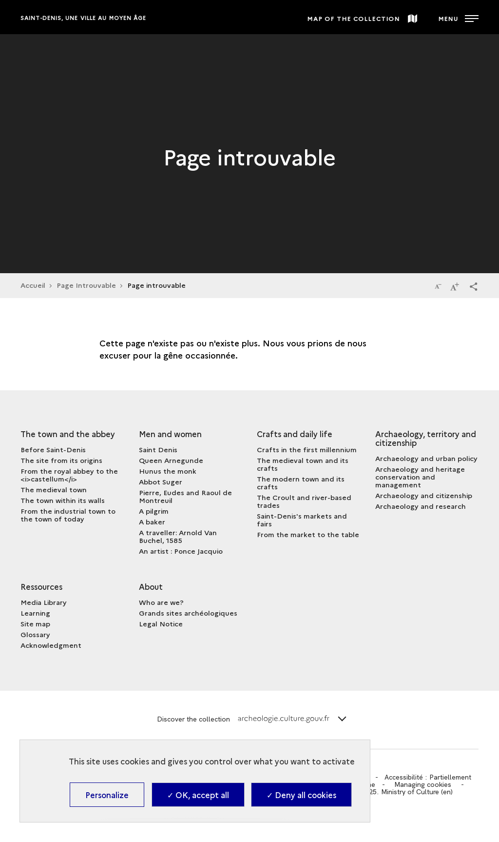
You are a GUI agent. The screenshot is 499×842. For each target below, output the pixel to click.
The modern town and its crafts (301, 482)
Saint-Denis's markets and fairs (302, 519)
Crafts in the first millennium (307, 449)
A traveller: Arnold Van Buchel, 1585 (178, 536)
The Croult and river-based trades (304, 501)
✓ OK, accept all (198, 794)
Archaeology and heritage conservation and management (420, 476)
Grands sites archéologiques (188, 613)
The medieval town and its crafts (302, 464)
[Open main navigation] (458, 17)
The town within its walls (62, 500)
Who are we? (161, 602)
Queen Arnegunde (171, 460)
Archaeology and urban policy (426, 458)
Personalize (107, 794)
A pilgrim (154, 511)
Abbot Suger (160, 481)
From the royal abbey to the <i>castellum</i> (69, 474)
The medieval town (53, 489)
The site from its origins (61, 460)
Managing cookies (422, 784)
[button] (473, 286)
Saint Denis (158, 449)
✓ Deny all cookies (301, 794)
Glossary (35, 634)
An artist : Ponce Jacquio (181, 551)
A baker (152, 521)
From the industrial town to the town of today (67, 514)
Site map (35, 623)
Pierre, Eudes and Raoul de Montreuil (185, 496)
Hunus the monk (167, 471)
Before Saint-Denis (53, 449)
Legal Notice (161, 623)
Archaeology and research (420, 506)
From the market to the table (308, 534)
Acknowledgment (50, 645)
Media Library (43, 602)
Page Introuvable (86, 285)
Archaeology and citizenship (423, 495)
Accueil (32, 285)
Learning (35, 613)
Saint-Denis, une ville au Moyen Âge (83, 17)
